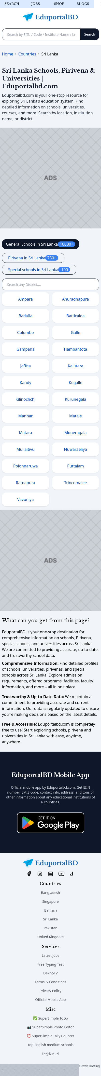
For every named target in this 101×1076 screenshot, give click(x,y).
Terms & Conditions (50, 982)
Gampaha (25, 349)
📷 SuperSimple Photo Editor (50, 1027)
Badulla (25, 316)
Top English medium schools (50, 1044)
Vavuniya (25, 499)
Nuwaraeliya (75, 449)
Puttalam (75, 466)
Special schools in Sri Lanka (39, 269)
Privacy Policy (50, 990)
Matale (75, 416)
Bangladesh (50, 892)
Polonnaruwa (25, 466)
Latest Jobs (50, 955)
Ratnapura (25, 482)
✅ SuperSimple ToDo (50, 1018)
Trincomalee (75, 482)
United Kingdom (50, 936)
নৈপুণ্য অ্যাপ (50, 1053)
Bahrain (50, 910)
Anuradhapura (75, 299)
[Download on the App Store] (50, 822)
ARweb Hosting (89, 1066)
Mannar (25, 416)
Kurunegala (75, 399)
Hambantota (75, 349)
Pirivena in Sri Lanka (33, 258)
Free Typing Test (50, 964)
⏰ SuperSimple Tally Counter (50, 1036)
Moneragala (75, 432)
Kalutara (75, 366)
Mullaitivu (25, 449)
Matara (25, 432)
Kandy (25, 382)
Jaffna (25, 366)
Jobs (35, 4)
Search (11, 4)
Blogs (82, 4)
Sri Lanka (50, 919)
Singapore (50, 901)
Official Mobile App (50, 999)
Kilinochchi (25, 399)
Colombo (25, 332)
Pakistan (51, 928)
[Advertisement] (39, 1070)
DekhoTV (50, 973)
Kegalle (75, 382)
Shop (59, 4)
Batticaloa (75, 316)
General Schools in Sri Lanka (40, 244)
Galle (75, 332)
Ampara (25, 299)
